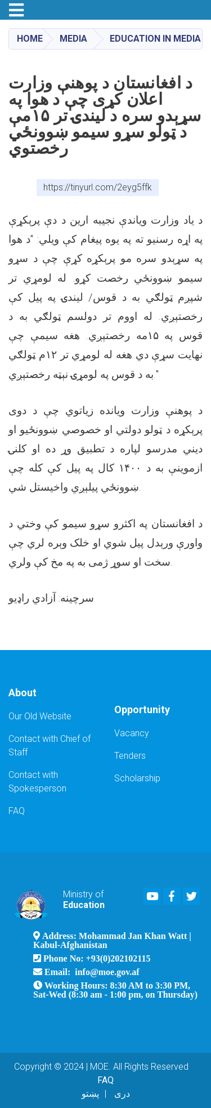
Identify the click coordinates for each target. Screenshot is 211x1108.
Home (30, 38)
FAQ (16, 811)
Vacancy (131, 733)
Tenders (130, 755)
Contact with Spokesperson (37, 781)
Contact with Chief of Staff (49, 745)
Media (73, 38)
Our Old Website (39, 716)
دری (122, 1093)
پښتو (90, 1093)
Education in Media (155, 38)
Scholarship (137, 778)
